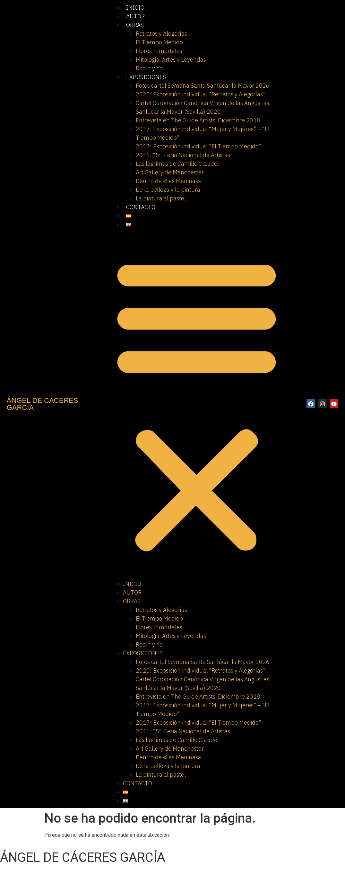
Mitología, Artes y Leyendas (171, 59)
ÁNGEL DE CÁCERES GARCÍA (42, 403)
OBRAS (135, 25)
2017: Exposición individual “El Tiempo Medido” (198, 146)
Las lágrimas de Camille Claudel (177, 163)
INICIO (135, 7)
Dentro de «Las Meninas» (168, 181)
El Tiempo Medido (159, 42)
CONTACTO (140, 207)
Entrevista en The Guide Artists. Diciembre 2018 (198, 120)
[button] (196, 404)
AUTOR (135, 16)
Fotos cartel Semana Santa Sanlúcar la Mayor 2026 (203, 85)
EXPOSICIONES (146, 77)
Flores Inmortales (159, 51)
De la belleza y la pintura (168, 189)
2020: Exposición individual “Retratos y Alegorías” (200, 94)
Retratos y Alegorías (161, 33)
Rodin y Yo (149, 68)
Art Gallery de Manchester (170, 172)
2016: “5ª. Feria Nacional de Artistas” (184, 155)
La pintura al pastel (161, 198)
